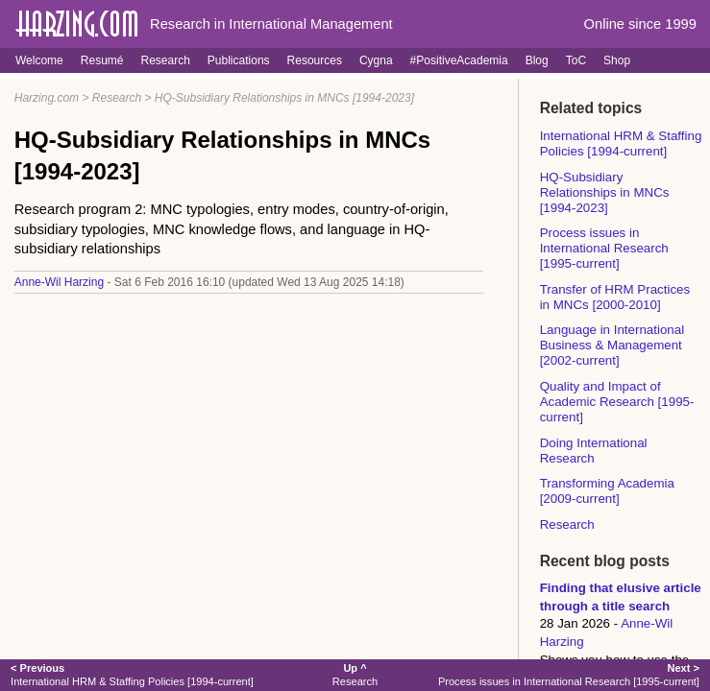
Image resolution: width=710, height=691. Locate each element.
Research (164, 60)
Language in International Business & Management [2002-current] (612, 345)
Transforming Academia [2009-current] (607, 491)
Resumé (102, 60)
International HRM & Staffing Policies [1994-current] (621, 143)
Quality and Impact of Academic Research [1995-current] (617, 401)
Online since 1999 (640, 24)
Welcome (39, 60)
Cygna (376, 60)
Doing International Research (594, 450)
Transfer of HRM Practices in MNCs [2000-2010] (615, 297)
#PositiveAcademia (459, 60)
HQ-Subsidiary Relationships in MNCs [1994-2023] (284, 98)
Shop (616, 60)
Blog (537, 60)
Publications (239, 60)
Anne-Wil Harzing (59, 282)
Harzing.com (46, 98)
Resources (314, 60)
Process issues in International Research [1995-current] (604, 248)
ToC (576, 60)
